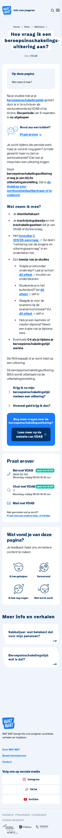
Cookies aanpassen (13, 820)
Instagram (31, 779)
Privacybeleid (22, 814)
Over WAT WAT (11, 749)
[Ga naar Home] (16, 27)
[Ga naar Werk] (27, 27)
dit (27, 274)
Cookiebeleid (38, 814)
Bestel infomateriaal (14, 755)
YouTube (31, 799)
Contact (7, 761)
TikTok (31, 789)
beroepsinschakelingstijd (25, 100)
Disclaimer (8, 814)
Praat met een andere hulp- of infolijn (28, 515)
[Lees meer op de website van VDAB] (31, 434)
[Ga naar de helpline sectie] (35, 134)
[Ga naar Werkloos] (39, 27)
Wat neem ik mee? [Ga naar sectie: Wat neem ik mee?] (22, 82)
